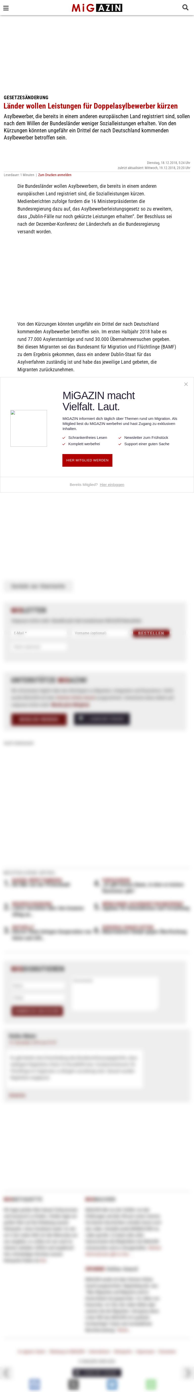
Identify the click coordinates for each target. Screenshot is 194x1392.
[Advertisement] (97, 53)
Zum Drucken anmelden (54, 175)
